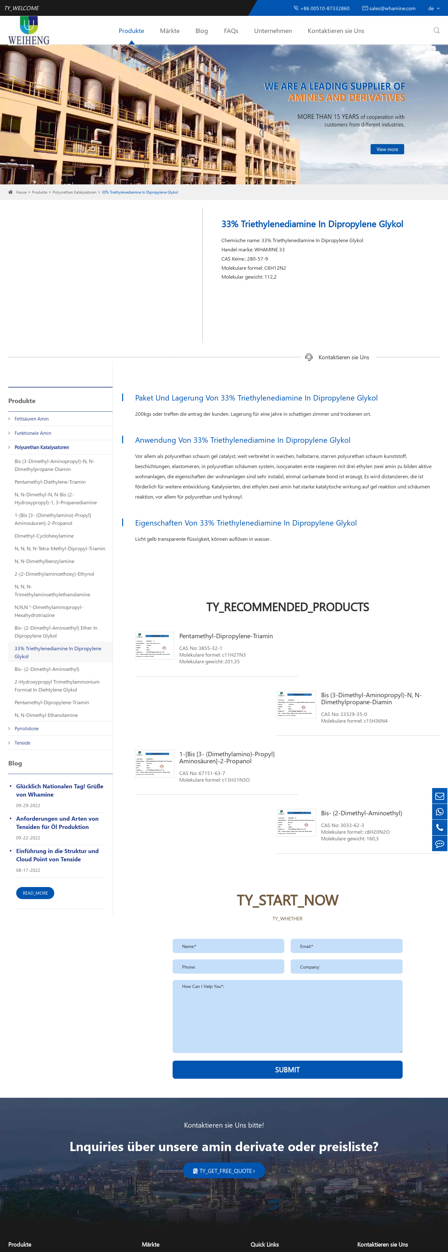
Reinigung (153, 1141)
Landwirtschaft (158, 1161)
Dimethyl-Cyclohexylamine (44, 535)
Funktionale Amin (33, 433)
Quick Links (265, 1126)
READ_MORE (35, 893)
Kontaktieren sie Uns (336, 30)
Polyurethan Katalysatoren (74, 192)
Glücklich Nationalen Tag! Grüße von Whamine (59, 790)
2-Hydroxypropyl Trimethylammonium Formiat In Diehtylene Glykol (57, 685)
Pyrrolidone (27, 728)
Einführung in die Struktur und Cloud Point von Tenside (57, 855)
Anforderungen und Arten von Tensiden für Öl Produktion (57, 822)
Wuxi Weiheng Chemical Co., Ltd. (71, 1242)
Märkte (170, 30)
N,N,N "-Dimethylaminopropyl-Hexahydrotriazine (49, 611)
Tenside (22, 742)
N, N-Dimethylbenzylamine (44, 561)
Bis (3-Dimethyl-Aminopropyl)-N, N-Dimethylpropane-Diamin (55, 465)
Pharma (150, 1172)
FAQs (231, 30)
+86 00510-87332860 (321, 8)
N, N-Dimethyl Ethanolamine (46, 715)
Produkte (131, 30)
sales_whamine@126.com (395, 1155)
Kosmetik (152, 1151)
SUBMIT (287, 951)
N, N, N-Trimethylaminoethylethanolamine (52, 590)
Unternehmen (273, 30)
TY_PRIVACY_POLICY (229, 1242)
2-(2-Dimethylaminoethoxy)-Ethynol (54, 573)
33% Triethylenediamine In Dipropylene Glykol (140, 192)
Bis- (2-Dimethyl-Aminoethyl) (47, 669)
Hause (21, 192)
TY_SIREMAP (189, 1242)
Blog (201, 30)
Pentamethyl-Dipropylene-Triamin (52, 702)
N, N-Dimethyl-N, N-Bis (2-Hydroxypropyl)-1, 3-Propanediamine (56, 498)
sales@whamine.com (389, 8)
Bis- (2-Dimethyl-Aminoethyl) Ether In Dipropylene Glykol (56, 631)
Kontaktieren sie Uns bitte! (224, 1006)
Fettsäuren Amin (32, 418)
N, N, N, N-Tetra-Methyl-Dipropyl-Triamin (60, 548)
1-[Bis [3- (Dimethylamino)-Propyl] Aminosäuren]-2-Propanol (53, 519)
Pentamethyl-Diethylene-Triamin (50, 481)
